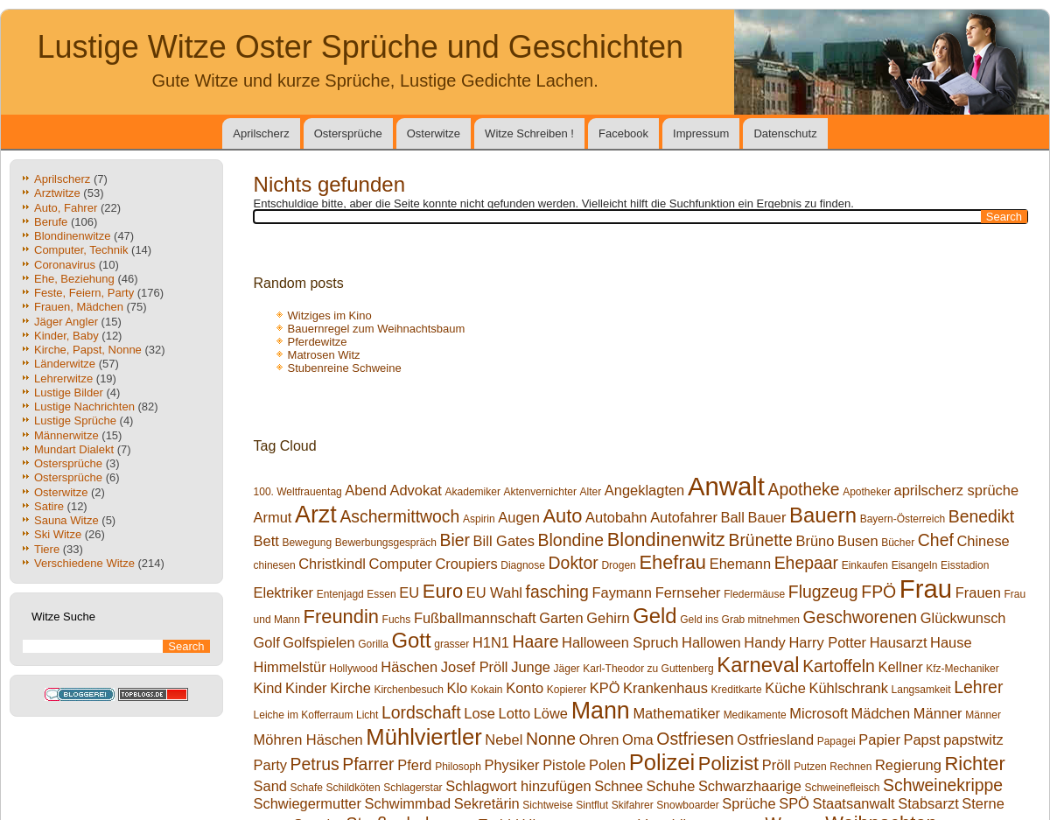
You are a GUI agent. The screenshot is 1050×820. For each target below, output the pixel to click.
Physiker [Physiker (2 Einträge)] (511, 765)
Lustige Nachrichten (84, 406)
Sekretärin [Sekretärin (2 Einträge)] (487, 803)
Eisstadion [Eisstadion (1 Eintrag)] (965, 565)
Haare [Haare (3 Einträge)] (536, 641)
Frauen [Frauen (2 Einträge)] (978, 592)
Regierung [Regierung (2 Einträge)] (908, 765)
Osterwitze (433, 133)
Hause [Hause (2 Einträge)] (951, 642)
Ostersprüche (348, 133)
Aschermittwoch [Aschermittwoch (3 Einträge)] (399, 516)
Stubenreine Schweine (345, 368)
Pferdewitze (317, 341)
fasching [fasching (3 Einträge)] (557, 591)
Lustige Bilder (68, 392)
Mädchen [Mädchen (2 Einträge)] (881, 713)
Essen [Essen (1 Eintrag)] (381, 594)
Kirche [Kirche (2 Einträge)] (350, 688)
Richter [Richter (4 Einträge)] (974, 763)
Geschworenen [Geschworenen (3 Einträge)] (860, 617)
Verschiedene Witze (84, 563)
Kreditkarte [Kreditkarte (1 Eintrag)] (736, 689)
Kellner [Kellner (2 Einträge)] (900, 667)
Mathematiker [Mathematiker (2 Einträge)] (676, 713)
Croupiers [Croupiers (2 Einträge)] (466, 563)
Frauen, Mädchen (78, 306)
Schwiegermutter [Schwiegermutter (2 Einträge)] (307, 803)
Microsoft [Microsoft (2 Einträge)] (818, 713)
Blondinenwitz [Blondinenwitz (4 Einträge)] (666, 539)
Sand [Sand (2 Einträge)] (270, 786)
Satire (49, 506)
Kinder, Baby (66, 335)
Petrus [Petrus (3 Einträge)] (315, 764)
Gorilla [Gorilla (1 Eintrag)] (373, 644)
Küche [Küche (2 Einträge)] (785, 688)
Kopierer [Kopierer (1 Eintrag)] (566, 689)
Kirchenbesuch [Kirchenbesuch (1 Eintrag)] (408, 689)
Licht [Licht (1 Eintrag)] (367, 715)
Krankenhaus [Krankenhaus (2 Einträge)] (665, 688)
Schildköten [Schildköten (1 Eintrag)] (353, 787)
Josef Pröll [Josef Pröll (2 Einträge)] (474, 667)
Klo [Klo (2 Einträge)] (456, 688)
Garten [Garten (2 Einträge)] (561, 618)
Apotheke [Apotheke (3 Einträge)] (804, 489)
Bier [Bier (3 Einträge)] (454, 540)
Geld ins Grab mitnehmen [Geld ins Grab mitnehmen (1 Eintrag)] (740, 619)
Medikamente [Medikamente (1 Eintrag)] (755, 715)
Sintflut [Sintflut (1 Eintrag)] (592, 805)
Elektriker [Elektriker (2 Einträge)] (284, 592)
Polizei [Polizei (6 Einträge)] (662, 762)
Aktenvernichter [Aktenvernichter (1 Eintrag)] (540, 492)
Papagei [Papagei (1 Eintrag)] (836, 741)
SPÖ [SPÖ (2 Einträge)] (794, 803)
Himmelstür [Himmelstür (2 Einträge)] (290, 667)
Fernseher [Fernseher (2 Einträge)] (688, 592)
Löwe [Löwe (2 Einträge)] (551, 713)
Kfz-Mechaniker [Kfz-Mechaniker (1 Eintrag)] (962, 668)
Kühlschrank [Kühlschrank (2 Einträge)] (847, 688)
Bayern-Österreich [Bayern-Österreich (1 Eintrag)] (902, 519)
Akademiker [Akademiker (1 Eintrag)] (472, 492)
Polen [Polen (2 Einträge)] (607, 765)
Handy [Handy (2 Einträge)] (765, 642)
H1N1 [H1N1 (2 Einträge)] (490, 642)
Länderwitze (64, 363)
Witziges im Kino (330, 315)
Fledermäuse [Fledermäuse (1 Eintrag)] (754, 594)
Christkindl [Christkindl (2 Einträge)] (332, 563)
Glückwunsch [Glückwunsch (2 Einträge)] (963, 618)
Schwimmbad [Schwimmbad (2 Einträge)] (408, 803)
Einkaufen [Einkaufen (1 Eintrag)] (865, 565)
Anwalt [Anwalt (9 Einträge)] (726, 486)
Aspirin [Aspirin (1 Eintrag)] (479, 519)
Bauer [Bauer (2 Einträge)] (767, 517)
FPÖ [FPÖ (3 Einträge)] (878, 591)
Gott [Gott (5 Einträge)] (411, 640)
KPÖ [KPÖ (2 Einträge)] (605, 688)
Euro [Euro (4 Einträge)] (443, 591)
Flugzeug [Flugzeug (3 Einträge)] (823, 591)
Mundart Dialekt (74, 449)
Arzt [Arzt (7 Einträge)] (316, 514)
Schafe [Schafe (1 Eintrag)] (306, 787)
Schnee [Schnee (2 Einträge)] (618, 786)
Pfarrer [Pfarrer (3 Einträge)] (368, 764)
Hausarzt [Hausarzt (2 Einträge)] (899, 642)
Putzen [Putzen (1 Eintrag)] (810, 766)
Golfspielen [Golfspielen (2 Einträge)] (318, 642)
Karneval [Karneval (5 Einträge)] (758, 664)
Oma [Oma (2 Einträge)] (638, 739)
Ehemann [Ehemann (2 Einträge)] (740, 563)
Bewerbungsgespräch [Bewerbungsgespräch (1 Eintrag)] (386, 542)
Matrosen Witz (324, 354)
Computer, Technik (81, 249)
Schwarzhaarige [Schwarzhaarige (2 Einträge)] (750, 786)
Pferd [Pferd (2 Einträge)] (414, 765)
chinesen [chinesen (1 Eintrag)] (275, 565)
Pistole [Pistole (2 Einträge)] (563, 765)
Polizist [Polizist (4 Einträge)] (728, 763)
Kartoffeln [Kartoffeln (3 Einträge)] (838, 666)
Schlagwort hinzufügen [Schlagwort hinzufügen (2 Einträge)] (518, 786)
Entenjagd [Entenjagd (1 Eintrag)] (340, 594)
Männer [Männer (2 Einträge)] (938, 713)
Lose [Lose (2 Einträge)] (479, 713)
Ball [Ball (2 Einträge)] (733, 517)
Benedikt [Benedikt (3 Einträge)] (981, 516)
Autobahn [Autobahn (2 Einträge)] (616, 517)
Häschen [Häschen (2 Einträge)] (409, 667)
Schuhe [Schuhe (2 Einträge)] (671, 786)
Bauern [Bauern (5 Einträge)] (823, 515)
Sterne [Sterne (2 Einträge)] (983, 803)
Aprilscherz (261, 133)
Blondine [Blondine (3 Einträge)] (571, 540)
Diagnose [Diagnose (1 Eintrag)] (522, 565)
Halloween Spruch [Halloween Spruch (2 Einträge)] (620, 642)
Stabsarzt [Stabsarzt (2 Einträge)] (928, 803)
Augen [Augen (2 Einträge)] (519, 517)
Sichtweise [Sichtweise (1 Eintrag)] (547, 805)
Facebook (623, 133)
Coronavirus (64, 264)
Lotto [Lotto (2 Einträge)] (515, 713)
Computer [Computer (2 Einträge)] (400, 563)
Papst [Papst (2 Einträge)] (922, 739)
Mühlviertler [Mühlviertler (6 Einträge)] (423, 737)
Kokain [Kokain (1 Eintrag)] (487, 689)
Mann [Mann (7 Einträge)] (600, 710)
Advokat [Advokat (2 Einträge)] (416, 490)
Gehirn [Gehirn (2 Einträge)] (607, 618)
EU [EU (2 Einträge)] (409, 592)
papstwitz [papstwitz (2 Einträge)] (973, 739)
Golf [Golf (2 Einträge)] (267, 642)
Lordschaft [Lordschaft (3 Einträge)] (421, 712)
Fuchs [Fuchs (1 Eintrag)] (396, 619)
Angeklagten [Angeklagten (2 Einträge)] (644, 490)
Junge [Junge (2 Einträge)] (530, 667)
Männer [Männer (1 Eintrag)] (983, 715)
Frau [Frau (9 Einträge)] (926, 588)
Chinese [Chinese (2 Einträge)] (982, 541)
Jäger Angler (66, 321)
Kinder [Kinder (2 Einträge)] (306, 688)
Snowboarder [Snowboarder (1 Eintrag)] (687, 805)
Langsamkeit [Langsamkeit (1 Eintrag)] (921, 689)
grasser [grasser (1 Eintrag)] (451, 644)
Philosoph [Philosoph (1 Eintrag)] (458, 766)
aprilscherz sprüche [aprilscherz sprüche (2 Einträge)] (956, 490)
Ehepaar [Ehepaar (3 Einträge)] (806, 562)
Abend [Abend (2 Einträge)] (366, 490)
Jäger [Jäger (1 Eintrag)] (567, 668)
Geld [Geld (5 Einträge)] (654, 615)
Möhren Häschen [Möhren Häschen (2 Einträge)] (308, 739)
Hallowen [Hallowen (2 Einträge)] (711, 642)
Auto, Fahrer (65, 207)
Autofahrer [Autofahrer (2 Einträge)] (684, 517)
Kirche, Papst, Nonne (88, 349)
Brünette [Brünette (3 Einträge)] (760, 540)
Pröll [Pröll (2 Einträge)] (776, 765)
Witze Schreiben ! (529, 133)
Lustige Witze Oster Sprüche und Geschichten (360, 47)
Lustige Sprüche (75, 420)
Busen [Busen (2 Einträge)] (857, 541)
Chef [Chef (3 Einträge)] (936, 540)
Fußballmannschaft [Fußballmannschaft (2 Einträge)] (475, 618)
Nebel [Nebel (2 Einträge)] (503, 739)
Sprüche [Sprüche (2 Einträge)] (748, 803)
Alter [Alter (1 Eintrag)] (591, 492)
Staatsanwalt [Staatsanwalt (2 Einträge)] (854, 803)
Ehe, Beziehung (74, 278)
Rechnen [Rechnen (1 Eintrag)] (851, 766)
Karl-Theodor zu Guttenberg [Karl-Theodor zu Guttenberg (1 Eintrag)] (648, 668)
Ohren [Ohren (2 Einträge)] (599, 739)
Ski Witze (57, 534)
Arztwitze (57, 193)
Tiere (47, 549)
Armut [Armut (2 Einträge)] (273, 517)
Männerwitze (66, 435)
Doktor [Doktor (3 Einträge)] (573, 562)
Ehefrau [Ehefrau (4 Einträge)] (672, 562)
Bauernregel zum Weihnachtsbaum (377, 328)
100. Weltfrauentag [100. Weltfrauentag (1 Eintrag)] (298, 492)
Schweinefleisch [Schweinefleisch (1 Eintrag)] (841, 787)
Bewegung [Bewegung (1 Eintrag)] (307, 542)
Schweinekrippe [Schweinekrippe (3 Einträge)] (943, 785)
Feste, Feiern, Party (84, 292)
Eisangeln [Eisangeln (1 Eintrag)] (915, 565)
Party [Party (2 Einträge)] (270, 765)
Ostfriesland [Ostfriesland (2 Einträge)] (775, 739)
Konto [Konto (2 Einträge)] (524, 688)
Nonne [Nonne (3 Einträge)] (551, 738)
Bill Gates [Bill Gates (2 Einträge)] (504, 541)
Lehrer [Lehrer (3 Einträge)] (978, 687)
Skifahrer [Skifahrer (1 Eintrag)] (633, 805)
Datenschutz (784, 133)
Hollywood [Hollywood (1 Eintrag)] (353, 668)
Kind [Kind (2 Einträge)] (268, 688)
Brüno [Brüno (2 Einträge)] (814, 541)
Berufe (50, 221)
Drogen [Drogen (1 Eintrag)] (618, 565)
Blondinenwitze (72, 235)
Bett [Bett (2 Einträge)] (266, 541)
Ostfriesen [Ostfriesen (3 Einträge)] (694, 738)
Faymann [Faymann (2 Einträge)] (622, 592)
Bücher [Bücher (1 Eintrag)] (897, 542)
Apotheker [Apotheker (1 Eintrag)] (867, 492)
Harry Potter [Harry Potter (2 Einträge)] (827, 642)
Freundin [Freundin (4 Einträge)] (341, 616)
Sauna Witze (66, 520)
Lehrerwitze (63, 378)
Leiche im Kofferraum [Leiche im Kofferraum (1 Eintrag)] (304, 715)
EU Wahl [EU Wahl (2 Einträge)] (494, 592)
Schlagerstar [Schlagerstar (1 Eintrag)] (412, 787)
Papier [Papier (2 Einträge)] (879, 739)
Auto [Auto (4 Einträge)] (562, 516)
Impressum (701, 133)
